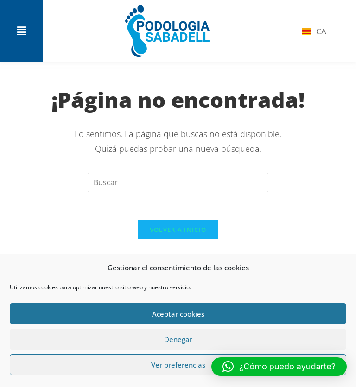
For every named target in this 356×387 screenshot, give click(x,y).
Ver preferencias (178, 364)
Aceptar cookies (178, 313)
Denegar (178, 339)
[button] (21, 31)
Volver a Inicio (178, 229)
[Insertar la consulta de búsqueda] (178, 183)
